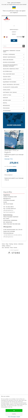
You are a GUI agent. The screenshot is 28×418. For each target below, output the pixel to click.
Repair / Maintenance (9, 57)
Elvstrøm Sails (7, 71)
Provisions (6, 108)
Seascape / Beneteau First (11, 68)
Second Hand (7, 100)
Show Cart (23, 37)
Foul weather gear (9, 74)
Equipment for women (9, 81)
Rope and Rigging (8, 59)
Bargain (5, 97)
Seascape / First (8, 159)
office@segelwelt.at (8, 210)
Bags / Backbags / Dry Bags (11, 84)
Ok (14, 410)
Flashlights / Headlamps (10, 87)
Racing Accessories (9, 62)
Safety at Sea (7, 95)
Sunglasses (6, 89)
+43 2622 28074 (17, 235)
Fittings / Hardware (9, 54)
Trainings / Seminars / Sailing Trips (11, 51)
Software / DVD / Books (10, 92)
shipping (14, 166)
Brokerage (6, 105)
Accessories (7, 110)
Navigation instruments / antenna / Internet (10, 65)
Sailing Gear (7, 76)
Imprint (18, 416)
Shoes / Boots (7, 79)
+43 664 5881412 (7, 235)
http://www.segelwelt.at (9, 212)
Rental (5, 102)
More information (12, 416)
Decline (14, 414)
